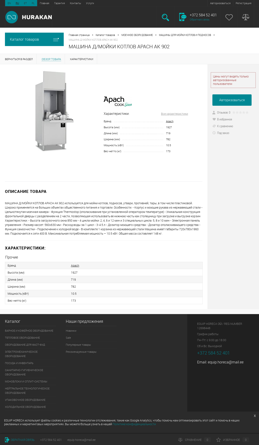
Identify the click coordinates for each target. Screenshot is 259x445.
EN (9, 3)
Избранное (232, 440)
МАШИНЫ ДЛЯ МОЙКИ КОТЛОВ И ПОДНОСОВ (185, 35)
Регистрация (243, 3)
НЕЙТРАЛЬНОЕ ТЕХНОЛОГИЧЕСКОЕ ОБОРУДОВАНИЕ (27, 391)
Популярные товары (78, 345)
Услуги (90, 3)
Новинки (71, 330)
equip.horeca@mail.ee (226, 362)
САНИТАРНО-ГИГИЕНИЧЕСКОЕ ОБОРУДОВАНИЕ (24, 372)
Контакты (75, 3)
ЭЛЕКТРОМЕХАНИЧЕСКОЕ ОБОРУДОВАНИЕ (21, 354)
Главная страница (79, 35)
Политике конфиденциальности (134, 424)
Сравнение (194, 440)
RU (17, 3)
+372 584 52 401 (51, 440)
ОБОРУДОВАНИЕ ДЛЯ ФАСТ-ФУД (25, 345)
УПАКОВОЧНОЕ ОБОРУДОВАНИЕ (25, 400)
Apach (169, 121)
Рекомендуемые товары (81, 352)
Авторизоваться (220, 3)
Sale (68, 337)
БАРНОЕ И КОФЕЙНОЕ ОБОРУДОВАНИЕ (29, 330)
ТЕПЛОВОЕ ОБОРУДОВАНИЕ (22, 337)
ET (25, 3)
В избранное (222, 119)
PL (33, 3)
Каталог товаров (34, 39)
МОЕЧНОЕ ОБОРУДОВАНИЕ (137, 35)
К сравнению (222, 126)
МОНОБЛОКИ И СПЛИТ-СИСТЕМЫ (26, 381)
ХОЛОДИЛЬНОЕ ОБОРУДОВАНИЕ (25, 407)
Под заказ (220, 133)
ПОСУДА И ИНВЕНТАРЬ (19, 363)
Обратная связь (200, 19)
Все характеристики (174, 114)
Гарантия (59, 3)
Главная (44, 3)
